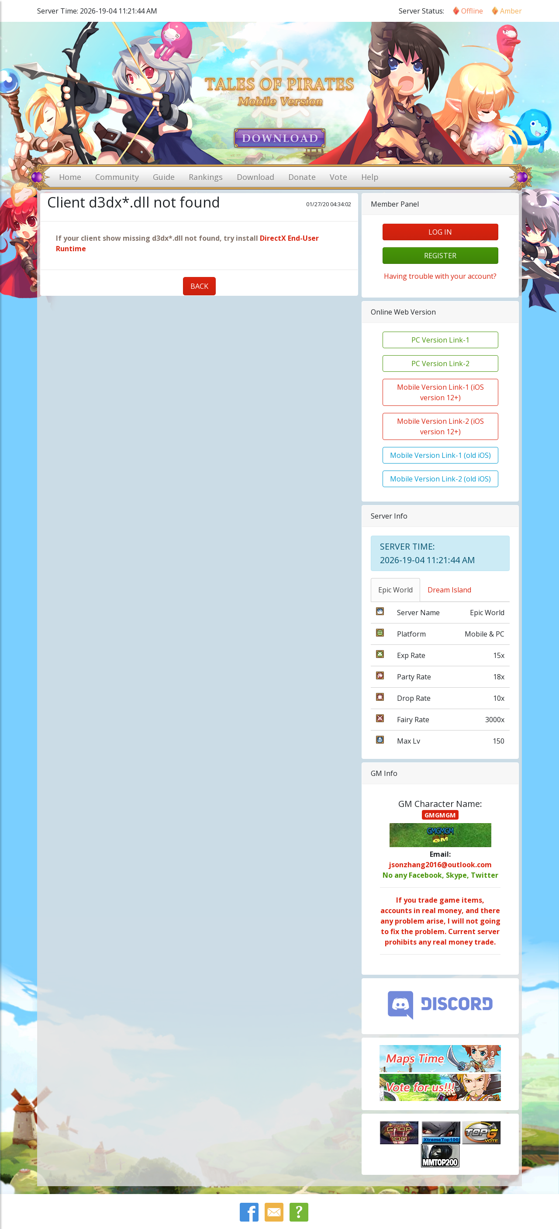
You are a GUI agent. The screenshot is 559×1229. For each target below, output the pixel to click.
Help (370, 177)
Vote (338, 177)
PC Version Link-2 (440, 363)
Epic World (395, 590)
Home (70, 177)
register (440, 255)
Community (117, 177)
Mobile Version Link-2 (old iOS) (440, 479)
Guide (164, 177)
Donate (302, 177)
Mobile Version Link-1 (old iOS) (440, 455)
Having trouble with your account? (440, 276)
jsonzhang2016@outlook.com (440, 864)
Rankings (206, 177)
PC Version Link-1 (440, 340)
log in (440, 232)
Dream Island (449, 590)
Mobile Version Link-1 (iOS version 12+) (440, 392)
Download (255, 177)
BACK (199, 286)
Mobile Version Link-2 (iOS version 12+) (440, 426)
